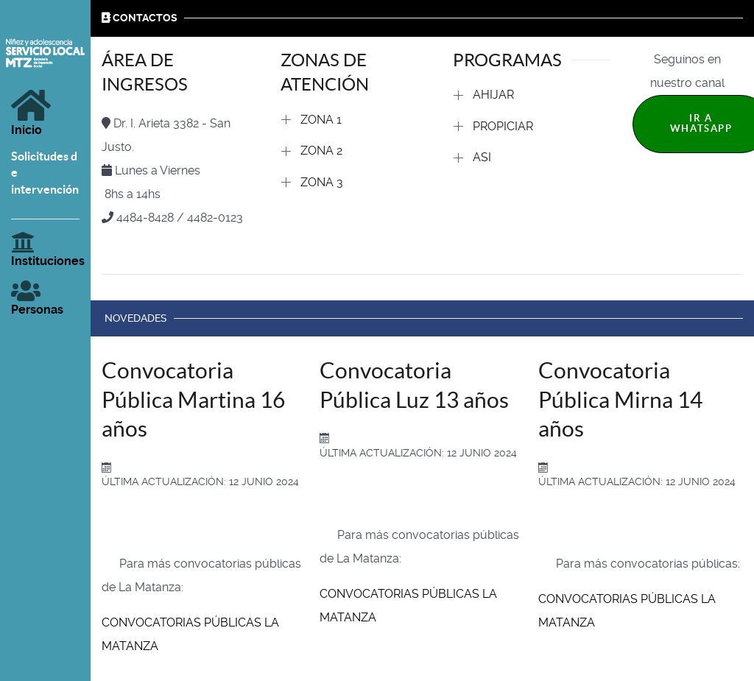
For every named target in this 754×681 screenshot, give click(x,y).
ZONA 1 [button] (321, 120)
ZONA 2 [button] (321, 151)
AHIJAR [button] (493, 95)
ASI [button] (482, 157)
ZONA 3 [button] (321, 182)
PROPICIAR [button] (503, 126)
